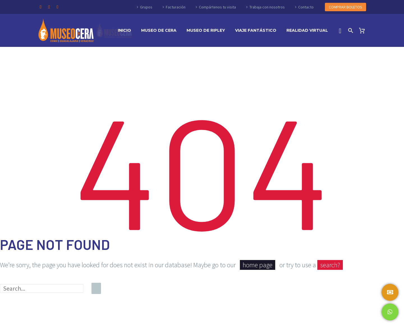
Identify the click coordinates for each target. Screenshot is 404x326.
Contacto (306, 7)
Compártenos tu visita (217, 7)
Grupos (146, 7)
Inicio (124, 30)
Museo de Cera (158, 30)
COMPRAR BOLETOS (345, 7)
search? (330, 265)
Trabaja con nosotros (267, 7)
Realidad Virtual (307, 30)
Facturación (175, 7)
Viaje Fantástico (255, 30)
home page (257, 265)
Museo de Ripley (206, 30)
